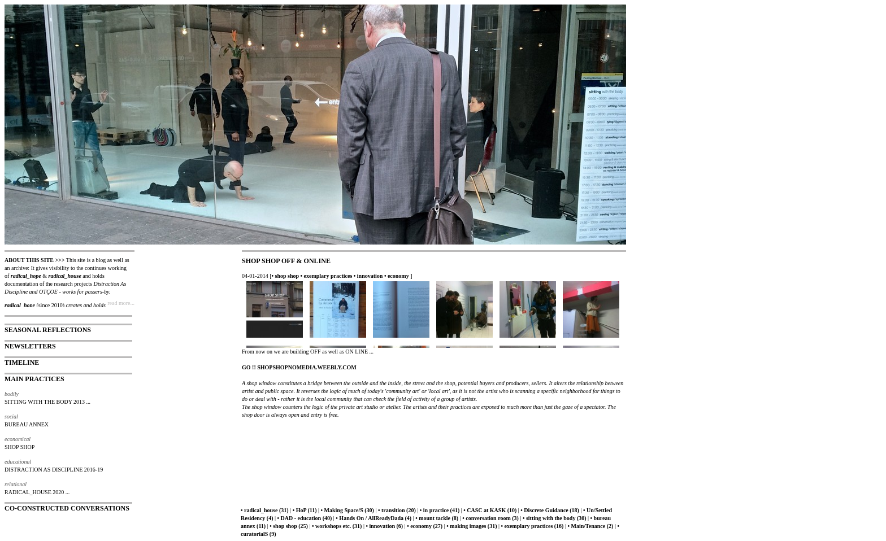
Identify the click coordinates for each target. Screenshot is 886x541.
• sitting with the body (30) (555, 518)
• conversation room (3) (490, 518)
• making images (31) (471, 526)
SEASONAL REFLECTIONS (48, 330)
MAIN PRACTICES (34, 379)
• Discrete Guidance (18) (549, 510)
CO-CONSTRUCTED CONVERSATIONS (67, 508)
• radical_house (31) (265, 510)
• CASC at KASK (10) (489, 510)
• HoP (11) (305, 510)
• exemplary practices (327, 276)
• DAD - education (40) (304, 518)
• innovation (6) (384, 526)
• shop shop (285, 276)
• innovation (368, 276)
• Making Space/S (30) (347, 510)
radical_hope (26, 276)
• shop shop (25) (289, 526)
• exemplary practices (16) (532, 526)
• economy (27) (424, 526)
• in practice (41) (439, 510)
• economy (396, 276)
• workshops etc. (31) (337, 526)
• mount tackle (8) (436, 518)
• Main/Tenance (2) (590, 526)
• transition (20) (397, 510)
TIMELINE (22, 363)
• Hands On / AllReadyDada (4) (373, 518)
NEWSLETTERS (30, 346)
